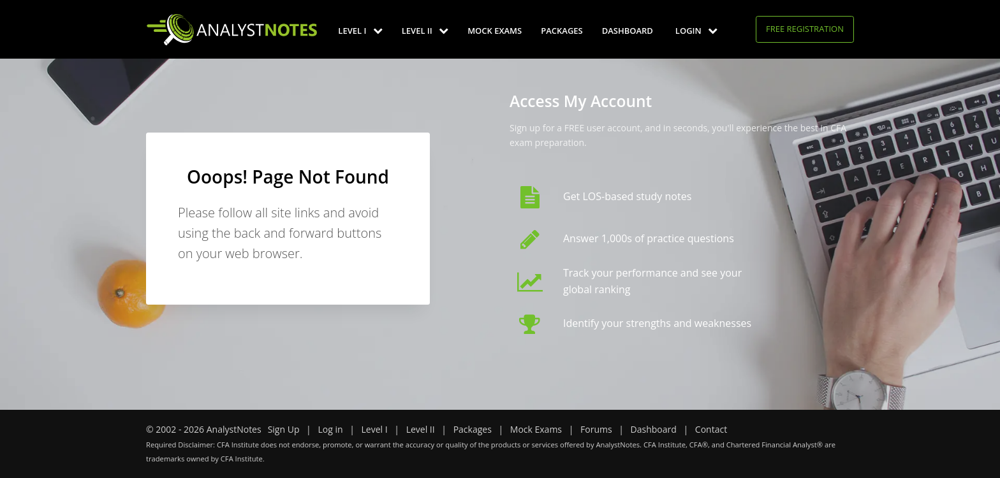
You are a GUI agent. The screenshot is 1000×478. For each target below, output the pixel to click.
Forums (596, 429)
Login (696, 30)
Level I (360, 30)
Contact (711, 429)
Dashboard (627, 30)
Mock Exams (494, 30)
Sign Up (284, 429)
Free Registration (805, 28)
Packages (561, 30)
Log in (330, 429)
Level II (425, 30)
